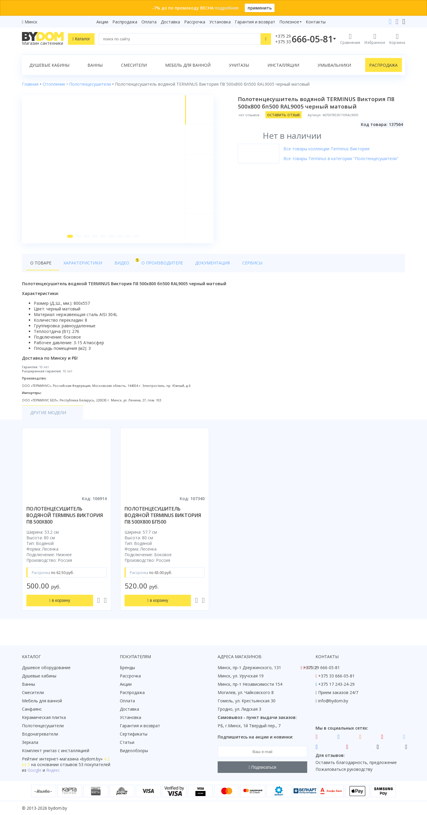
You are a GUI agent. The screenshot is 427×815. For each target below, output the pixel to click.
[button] (70, 237)
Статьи (127, 742)
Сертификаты (133, 734)
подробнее (226, 8)
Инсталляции (283, 65)
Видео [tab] (115, 263)
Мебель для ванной (188, 65)
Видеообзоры (134, 750)
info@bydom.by (333, 701)
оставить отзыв (284, 114)
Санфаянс (32, 709)
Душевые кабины (49, 65)
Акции (102, 22)
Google (35, 770)
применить (260, 8)
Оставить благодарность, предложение (356, 762)
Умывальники (334, 65)
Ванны (95, 65)
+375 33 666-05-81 (336, 676)
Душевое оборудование (46, 667)
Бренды (127, 667)
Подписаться (262, 767)
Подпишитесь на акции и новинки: (255, 737)
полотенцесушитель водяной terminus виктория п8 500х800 (64, 517)
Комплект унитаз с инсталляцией (55, 750)
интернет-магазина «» (71, 759)
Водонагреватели (40, 734)
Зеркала (30, 742)
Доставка (170, 22)
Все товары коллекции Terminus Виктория (327, 148)
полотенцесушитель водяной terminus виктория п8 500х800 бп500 (163, 517)
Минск (31, 22)
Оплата (149, 22)
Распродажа (124, 22)
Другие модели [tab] (48, 414)
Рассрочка (194, 22)
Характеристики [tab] (79, 264)
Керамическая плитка (44, 717)
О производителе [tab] (150, 264)
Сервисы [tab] (233, 264)
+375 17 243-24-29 (336, 684)
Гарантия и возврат (255, 22)
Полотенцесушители (43, 725)
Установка (220, 22)
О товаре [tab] (40, 264)
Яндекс (53, 770)
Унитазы (239, 65)
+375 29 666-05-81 (321, 667)
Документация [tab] (196, 264)
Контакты (316, 22)
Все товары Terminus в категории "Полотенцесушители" (341, 158)
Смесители (134, 65)
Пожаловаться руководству (344, 769)
